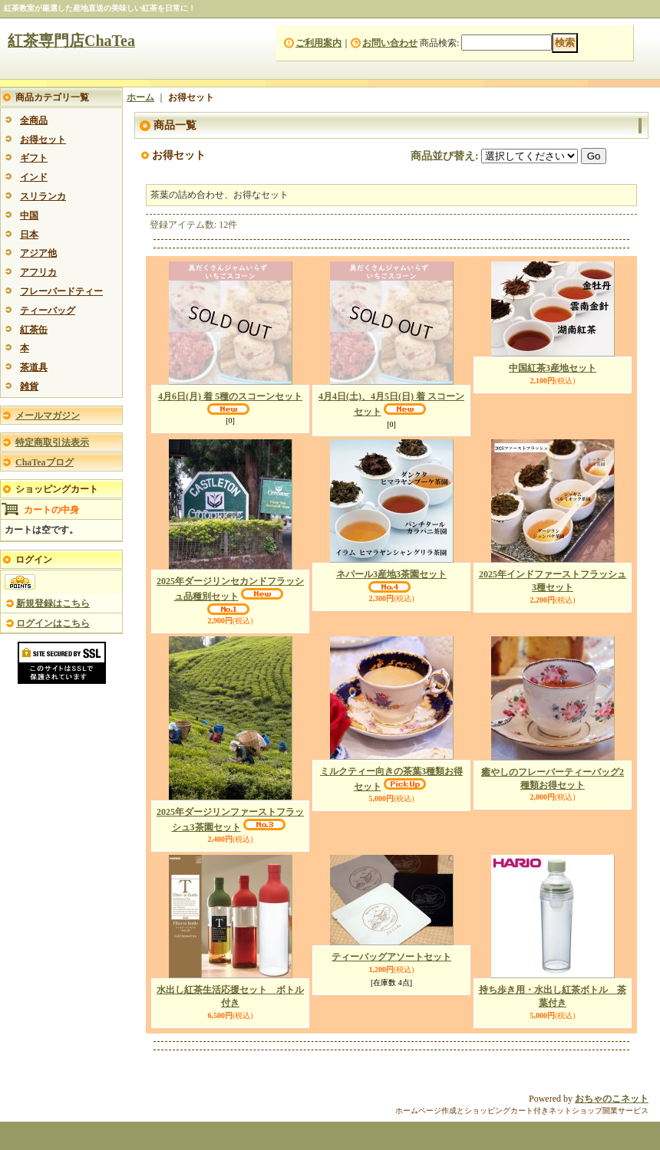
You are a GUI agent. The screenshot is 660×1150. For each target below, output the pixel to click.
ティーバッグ (47, 310)
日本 (29, 234)
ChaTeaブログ (44, 462)
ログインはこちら (53, 623)
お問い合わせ (389, 43)
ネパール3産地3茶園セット (391, 574)
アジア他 (38, 253)
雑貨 (29, 386)
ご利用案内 (318, 43)
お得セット (43, 139)
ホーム (140, 97)
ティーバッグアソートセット (391, 956)
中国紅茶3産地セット (552, 368)
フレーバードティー (61, 291)
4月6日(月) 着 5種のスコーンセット (230, 396)
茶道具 (34, 367)
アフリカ (38, 272)
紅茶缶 (34, 329)
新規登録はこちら (53, 603)
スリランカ (43, 196)
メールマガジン (47, 415)
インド (34, 177)
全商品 (34, 120)
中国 (29, 215)
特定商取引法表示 (52, 442)
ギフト (34, 158)
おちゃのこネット (611, 1098)
